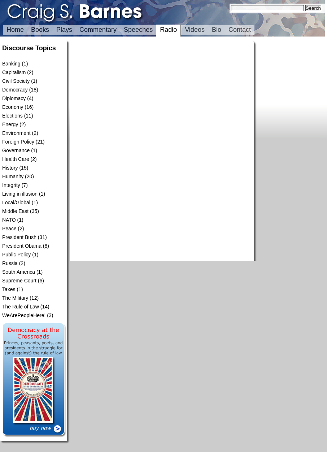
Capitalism (14, 72)
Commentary (98, 29)
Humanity (12, 176)
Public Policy (16, 254)
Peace (9, 228)
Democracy (15, 90)
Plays (64, 29)
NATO (9, 220)
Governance (16, 150)
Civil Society (16, 81)
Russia (10, 263)
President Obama (22, 246)
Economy (12, 107)
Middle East (15, 211)
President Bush (19, 237)
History (10, 168)
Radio (168, 29)
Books (40, 29)
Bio (216, 29)
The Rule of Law (20, 307)
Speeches (138, 29)
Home (15, 29)
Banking (11, 64)
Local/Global (16, 202)
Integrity (11, 185)
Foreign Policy (18, 142)
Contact (239, 29)
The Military (15, 298)
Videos (195, 29)
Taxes (9, 289)
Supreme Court (19, 280)
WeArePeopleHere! (23, 315)
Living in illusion (20, 194)
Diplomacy (14, 98)
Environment (16, 133)
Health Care (15, 159)
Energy (10, 124)
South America (18, 272)
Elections (12, 116)
